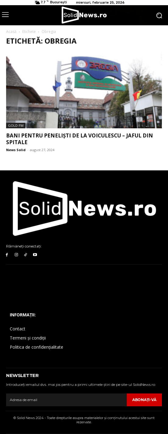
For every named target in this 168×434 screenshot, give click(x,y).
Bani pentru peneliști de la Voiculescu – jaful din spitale (79, 139)
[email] (66, 399)
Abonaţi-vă (144, 399)
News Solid (16, 150)
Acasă (11, 31)
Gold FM (16, 125)
